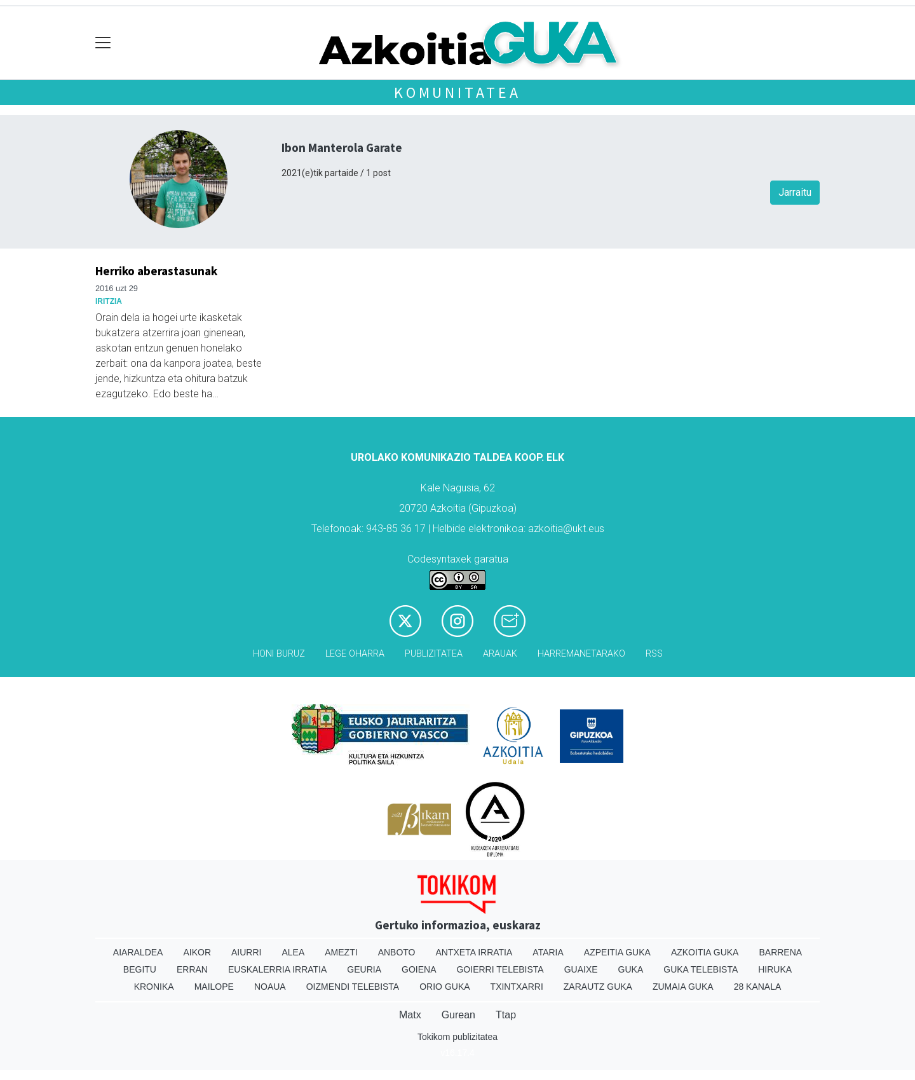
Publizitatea (434, 653)
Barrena (780, 952)
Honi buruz (279, 653)
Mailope (214, 986)
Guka (631, 969)
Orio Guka (444, 986)
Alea (292, 952)
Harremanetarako (581, 653)
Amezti (341, 952)
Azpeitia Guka (617, 952)
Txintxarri (517, 986)
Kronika (154, 986)
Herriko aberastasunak (156, 270)
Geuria (364, 969)
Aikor (197, 952)
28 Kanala (758, 986)
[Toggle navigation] (103, 43)
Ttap (506, 1014)
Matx (410, 1014)
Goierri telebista (499, 969)
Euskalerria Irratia (277, 969)
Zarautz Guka (598, 986)
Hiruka (775, 969)
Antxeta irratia (474, 952)
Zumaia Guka (683, 986)
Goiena (419, 969)
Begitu (139, 969)
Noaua (270, 986)
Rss (654, 653)
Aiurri (246, 952)
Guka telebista (700, 969)
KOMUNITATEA (457, 92)
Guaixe (581, 969)
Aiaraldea (138, 952)
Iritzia (108, 301)
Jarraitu (794, 192)
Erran (192, 969)
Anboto (397, 952)
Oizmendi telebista (353, 986)
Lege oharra (354, 653)
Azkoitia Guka (705, 952)
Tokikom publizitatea (457, 1037)
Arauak (500, 653)
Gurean (458, 1014)
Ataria (548, 952)
